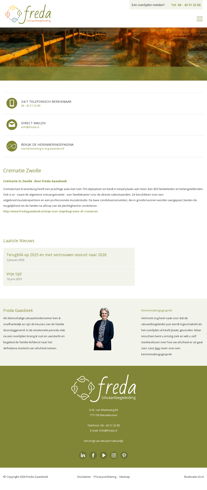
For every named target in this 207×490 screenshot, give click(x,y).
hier (157, 348)
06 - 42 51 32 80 (110, 425)
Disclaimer (84, 477)
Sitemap (124, 477)
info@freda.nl (108, 430)
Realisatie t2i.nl (194, 477)
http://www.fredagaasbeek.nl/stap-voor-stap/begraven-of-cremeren (50, 211)
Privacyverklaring (105, 477)
